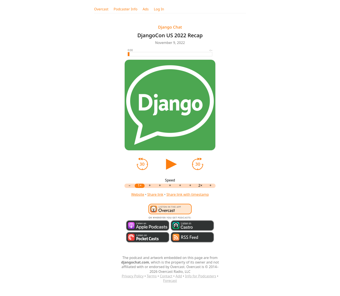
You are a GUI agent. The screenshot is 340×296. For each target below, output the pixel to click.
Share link (155, 194)
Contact (166, 276)
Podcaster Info (125, 9)
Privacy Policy (133, 276)
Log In (159, 9)
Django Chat (170, 27)
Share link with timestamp (187, 194)
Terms (152, 276)
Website (137, 194)
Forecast (170, 280)
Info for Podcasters (200, 276)
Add (178, 276)
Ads (146, 9)
